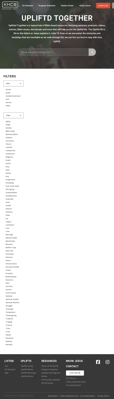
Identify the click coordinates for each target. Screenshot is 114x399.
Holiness (9, 212)
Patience (9, 257)
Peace (8, 260)
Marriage (9, 234)
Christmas (10, 141)
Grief (8, 202)
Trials (8, 328)
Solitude (9, 296)
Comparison (10, 150)
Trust (8, 331)
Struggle (9, 306)
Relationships (11, 276)
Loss (7, 228)
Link (7, 99)
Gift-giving (10, 189)
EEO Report (53, 396)
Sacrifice (9, 286)
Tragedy (9, 322)
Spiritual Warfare (12, 302)
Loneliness (10, 225)
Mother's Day (11, 247)
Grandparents (11, 196)
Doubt (8, 160)
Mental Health (11, 238)
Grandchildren (11, 192)
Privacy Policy (103, 396)
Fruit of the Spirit (12, 186)
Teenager (9, 309)
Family (8, 173)
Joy (7, 218)
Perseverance (11, 264)
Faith (8, 170)
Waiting (9, 341)
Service (9, 102)
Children (9, 137)
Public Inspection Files (76, 381)
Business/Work (12, 134)
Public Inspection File (69, 396)
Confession (10, 154)
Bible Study (10, 131)
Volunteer (9, 338)
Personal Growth (12, 267)
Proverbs (9, 273)
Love (7, 231)
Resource (9, 280)
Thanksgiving (11, 315)
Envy (7, 166)
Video (8, 105)
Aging (8, 121)
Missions (9, 244)
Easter (8, 163)
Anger (8, 124)
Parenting (9, 254)
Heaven (9, 209)
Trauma (9, 325)
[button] (103, 5)
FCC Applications (73, 385)
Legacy (8, 221)
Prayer (8, 270)
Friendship (10, 183)
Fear (7, 176)
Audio (8, 93)
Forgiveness (10, 179)
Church (8, 144)
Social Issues (11, 293)
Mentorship (10, 241)
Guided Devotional (13, 96)
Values (8, 335)
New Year (9, 251)
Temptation (10, 312)
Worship (9, 344)
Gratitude (9, 199)
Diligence (9, 157)
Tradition (9, 318)
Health (8, 205)
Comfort (9, 147)
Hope (8, 215)
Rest (7, 283)
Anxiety (9, 128)
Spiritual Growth (12, 299)
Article (8, 89)
